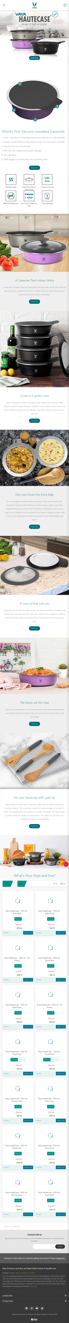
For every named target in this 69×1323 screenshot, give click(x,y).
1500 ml (51, 919)
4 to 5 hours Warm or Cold (29, 204)
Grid (63, 884)
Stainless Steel (10, 188)
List (55, 884)
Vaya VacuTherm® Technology (29, 188)
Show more (33, 1286)
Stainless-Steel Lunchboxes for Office (22, 1273)
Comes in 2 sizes (47, 187)
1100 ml (18, 919)
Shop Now (34, 58)
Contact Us (60, 1258)
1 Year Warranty (47, 203)
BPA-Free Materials (11, 203)
